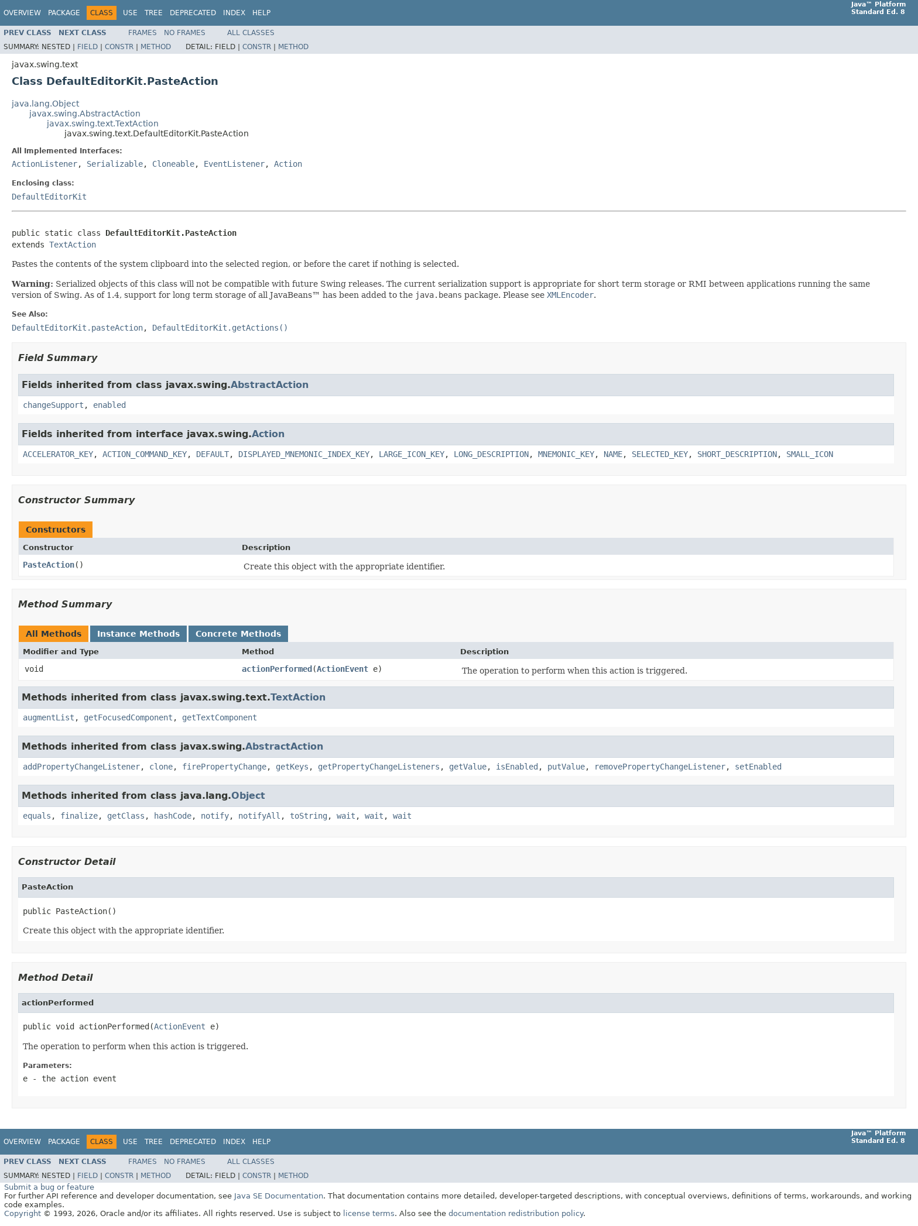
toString (308, 815)
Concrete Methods (238, 633)
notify (215, 815)
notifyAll (259, 815)
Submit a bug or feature (49, 1187)
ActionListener (44, 164)
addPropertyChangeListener (81, 766)
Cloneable (173, 164)
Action (288, 164)
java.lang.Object (45, 103)
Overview (22, 13)
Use (130, 13)
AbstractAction (270, 384)
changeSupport (53, 405)
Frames (142, 33)
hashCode (172, 815)
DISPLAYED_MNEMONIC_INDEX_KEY (303, 454)
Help (261, 13)
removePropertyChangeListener (659, 766)
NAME (613, 454)
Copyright (22, 1213)
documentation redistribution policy (515, 1213)
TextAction (72, 244)
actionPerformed (277, 669)
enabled (109, 405)
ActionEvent (342, 669)
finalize (79, 815)
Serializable (115, 164)
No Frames (184, 33)
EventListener (234, 164)
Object (248, 795)
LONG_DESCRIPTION (491, 454)
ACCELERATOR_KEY (58, 454)
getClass (126, 815)
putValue (566, 766)
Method (156, 47)
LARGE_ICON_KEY (411, 454)
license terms (369, 1213)
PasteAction (48, 564)
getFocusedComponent (128, 717)
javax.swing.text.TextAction (103, 123)
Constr (119, 47)
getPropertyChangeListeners (379, 766)
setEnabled (758, 766)
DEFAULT (212, 454)
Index (234, 13)
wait (346, 815)
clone (161, 766)
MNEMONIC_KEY (566, 454)
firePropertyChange (224, 766)
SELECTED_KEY (660, 454)
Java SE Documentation (278, 1195)
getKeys (292, 766)
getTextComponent (219, 717)
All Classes (251, 33)
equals (37, 815)
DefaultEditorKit (49, 196)
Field (87, 47)
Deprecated (193, 13)
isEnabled (517, 766)
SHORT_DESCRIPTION (737, 454)
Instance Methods (138, 633)
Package (64, 13)
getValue (468, 766)
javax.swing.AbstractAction (85, 113)
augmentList (48, 717)
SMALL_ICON (809, 454)
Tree (154, 13)
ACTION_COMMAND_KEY (144, 454)
